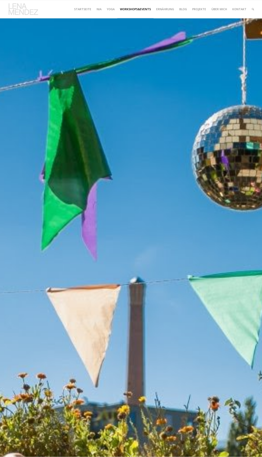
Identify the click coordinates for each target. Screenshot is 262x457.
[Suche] (253, 9)
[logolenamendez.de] (25, 9)
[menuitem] (82, 9)
